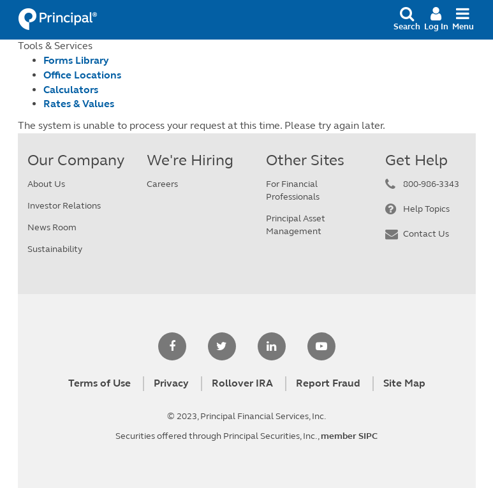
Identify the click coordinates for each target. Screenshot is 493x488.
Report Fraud (328, 383)
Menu (463, 19)
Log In (436, 19)
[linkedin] (271, 347)
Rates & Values (78, 104)
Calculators (70, 90)
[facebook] (172, 347)
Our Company (75, 160)
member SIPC (349, 436)
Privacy (171, 383)
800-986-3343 (431, 184)
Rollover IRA (242, 383)
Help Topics (426, 208)
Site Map (404, 383)
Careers (162, 184)
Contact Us (426, 233)
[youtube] (321, 347)
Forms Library (76, 60)
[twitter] (222, 347)
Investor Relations (64, 205)
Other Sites (305, 160)
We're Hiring (190, 160)
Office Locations (82, 75)
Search (407, 19)
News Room (52, 227)
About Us (46, 184)
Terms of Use (99, 383)
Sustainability (54, 249)
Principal (60, 19)
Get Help (416, 160)
